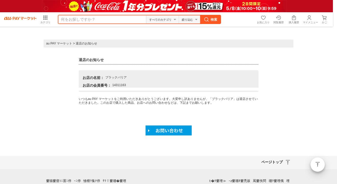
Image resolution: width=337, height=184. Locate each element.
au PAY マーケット (59, 43)
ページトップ (317, 164)
